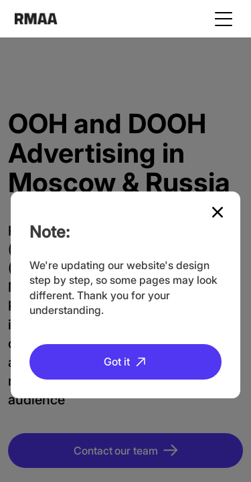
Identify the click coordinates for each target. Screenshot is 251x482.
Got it (117, 361)
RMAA (36, 18)
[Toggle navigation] (223, 18)
